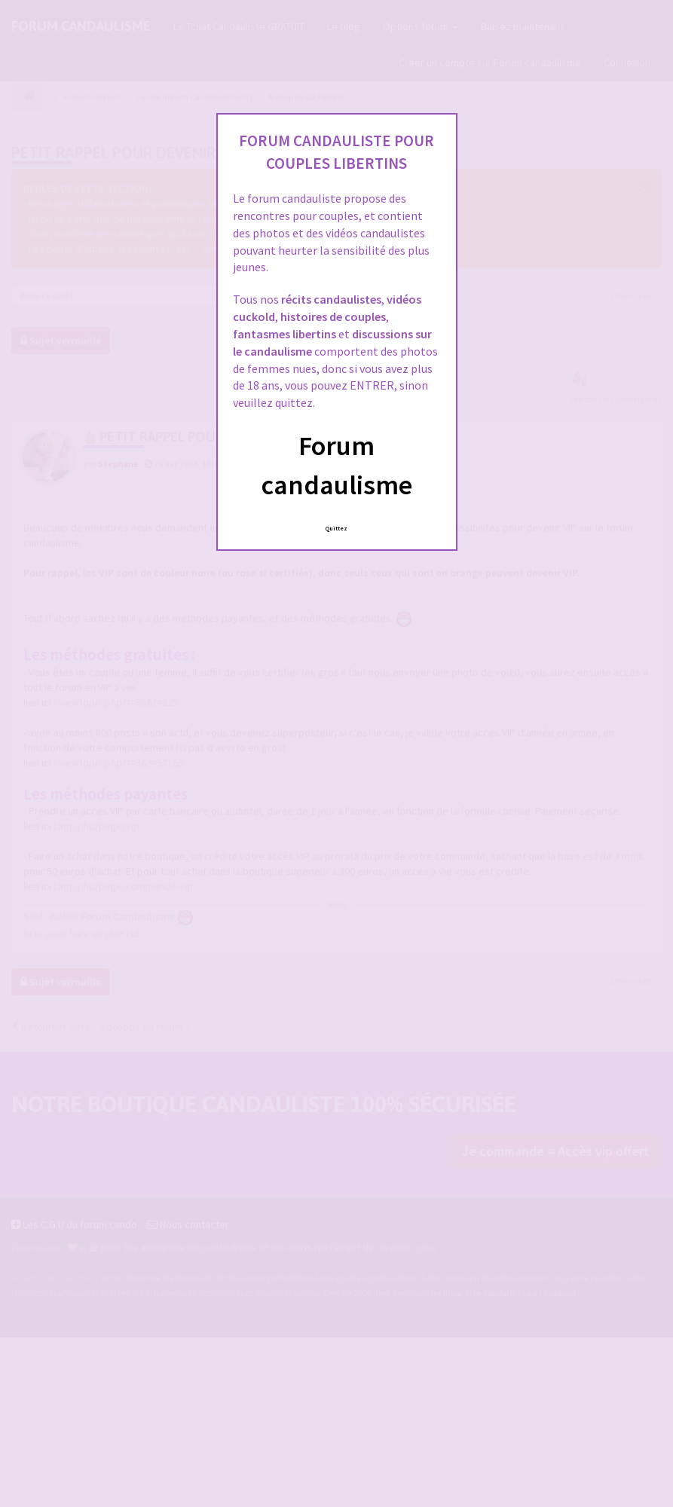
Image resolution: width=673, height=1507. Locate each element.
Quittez (336, 528)
